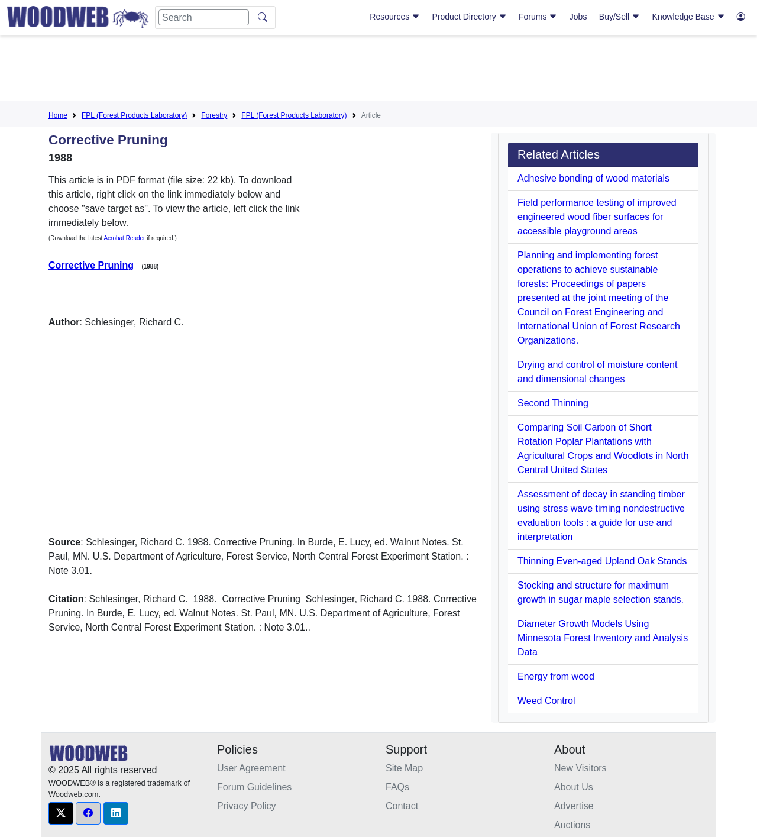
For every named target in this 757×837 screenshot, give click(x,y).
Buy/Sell (619, 16)
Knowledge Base (688, 16)
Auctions (572, 825)
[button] (60, 813)
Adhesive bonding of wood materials (593, 178)
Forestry (214, 115)
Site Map (404, 768)
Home (57, 115)
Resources (395, 16)
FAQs (397, 787)
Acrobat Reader (124, 238)
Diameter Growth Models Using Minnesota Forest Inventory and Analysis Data (602, 638)
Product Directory (469, 16)
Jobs (578, 16)
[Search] (203, 17)
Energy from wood (555, 676)
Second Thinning (552, 403)
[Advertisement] (378, 70)
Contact (402, 806)
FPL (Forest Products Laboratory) (134, 115)
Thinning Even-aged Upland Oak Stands (602, 561)
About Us (573, 787)
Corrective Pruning (91, 265)
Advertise (574, 806)
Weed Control (546, 701)
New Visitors (580, 768)
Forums (538, 16)
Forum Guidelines (254, 787)
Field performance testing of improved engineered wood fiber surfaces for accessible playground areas (597, 217)
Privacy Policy (246, 806)
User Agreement (251, 768)
